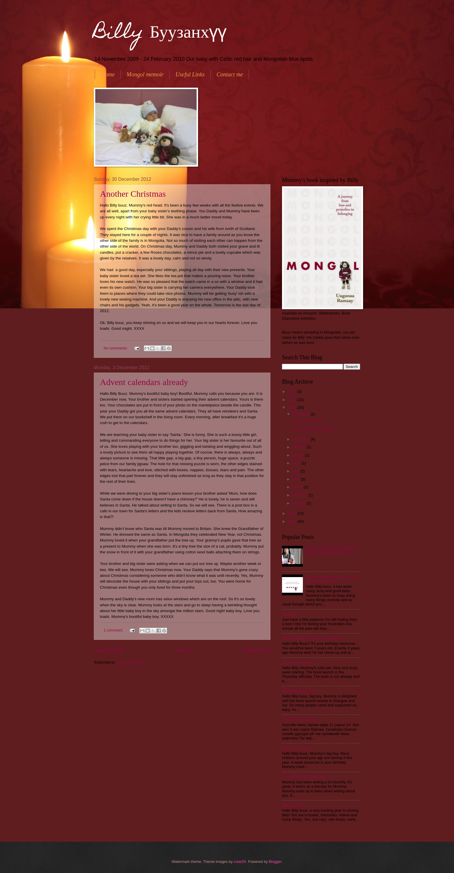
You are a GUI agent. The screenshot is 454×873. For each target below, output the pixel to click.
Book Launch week (298, 662)
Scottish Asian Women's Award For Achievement (331, 578)
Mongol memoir (145, 74)
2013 (292, 399)
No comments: (116, 348)
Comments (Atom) (132, 662)
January (299, 503)
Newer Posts (108, 650)
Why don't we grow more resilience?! (312, 638)
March (297, 487)
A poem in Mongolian (299, 719)
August (298, 455)
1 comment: (114, 630)
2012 (292, 407)
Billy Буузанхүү (160, 33)
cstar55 (240, 861)
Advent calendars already (144, 382)
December (301, 414)
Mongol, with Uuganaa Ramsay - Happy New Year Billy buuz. (333, 550)
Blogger (275, 861)
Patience (289, 614)
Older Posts (256, 650)
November (301, 439)
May (296, 471)
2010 (292, 521)
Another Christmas (133, 193)
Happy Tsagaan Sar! (299, 691)
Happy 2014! (292, 805)
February (300, 495)
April (296, 479)
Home (108, 74)
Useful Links (190, 74)
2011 (292, 513)
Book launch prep (296, 748)
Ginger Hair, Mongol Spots (304, 777)
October (299, 447)
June (296, 463)
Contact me (230, 74)
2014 (292, 391)
